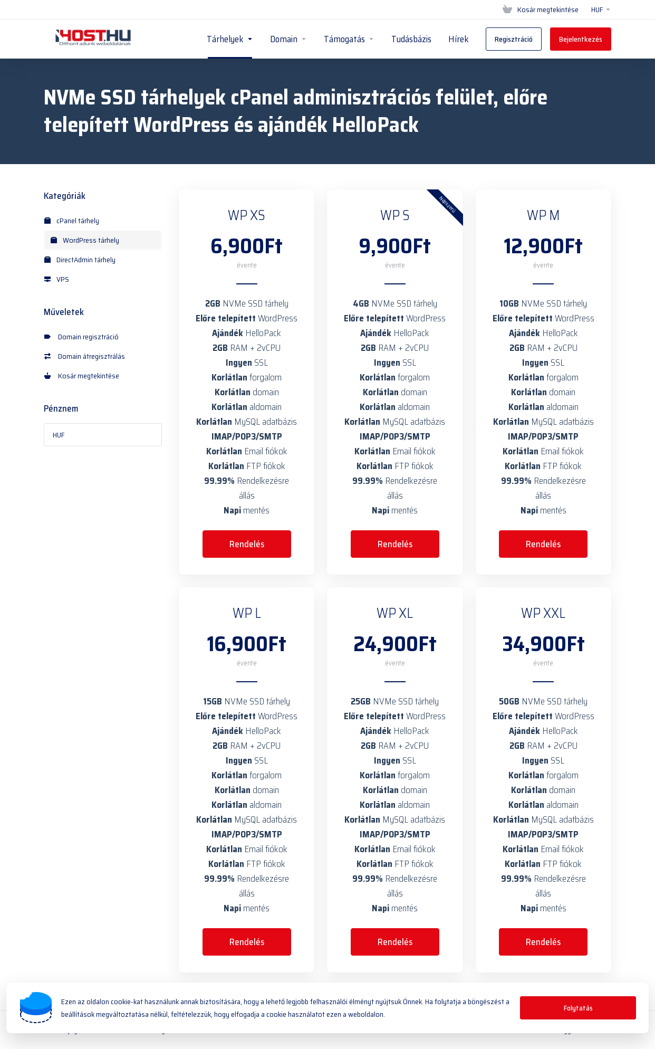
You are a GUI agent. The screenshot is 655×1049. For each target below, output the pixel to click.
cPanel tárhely (71, 220)
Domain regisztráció (81, 336)
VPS (56, 279)
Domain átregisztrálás (84, 356)
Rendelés (246, 544)
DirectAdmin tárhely (79, 259)
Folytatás (578, 1008)
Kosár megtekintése (81, 376)
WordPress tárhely (85, 240)
